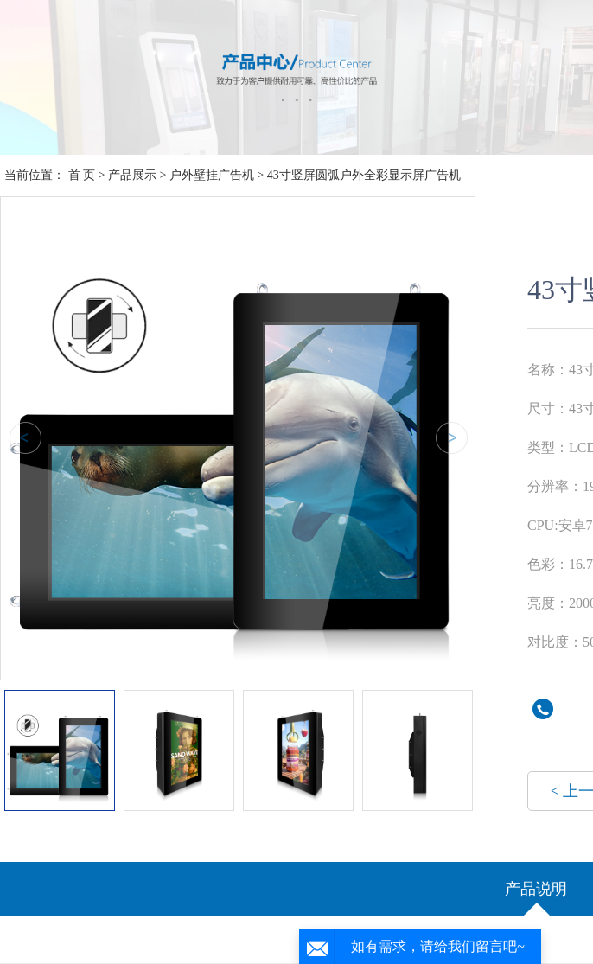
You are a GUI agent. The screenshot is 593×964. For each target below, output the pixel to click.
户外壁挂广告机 (211, 175)
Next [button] (449, 438)
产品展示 (132, 175)
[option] (238, 434)
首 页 (82, 175)
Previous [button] (22, 438)
